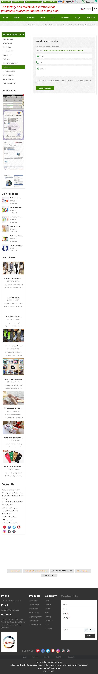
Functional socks (8, 39)
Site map (48, 617)
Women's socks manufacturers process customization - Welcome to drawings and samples (16, 207)
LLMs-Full (48, 629)
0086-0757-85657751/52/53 (11, 601)
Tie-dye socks (7, 43)
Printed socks (7, 47)
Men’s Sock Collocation (13, 316)
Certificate (65, 18)
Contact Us (90, 18)
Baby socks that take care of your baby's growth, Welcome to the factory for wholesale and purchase (16, 226)
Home (5, 18)
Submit (89, 636)
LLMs (47, 625)
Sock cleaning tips (13, 297)
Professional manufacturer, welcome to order (16, 198)
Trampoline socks (8, 79)
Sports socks (33, 25)
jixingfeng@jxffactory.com (10, 610)
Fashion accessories (9, 83)
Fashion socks (7, 55)
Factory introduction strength (13, 379)
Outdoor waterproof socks (13, 346)
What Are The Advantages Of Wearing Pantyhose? (13, 278)
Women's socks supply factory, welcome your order (16, 217)
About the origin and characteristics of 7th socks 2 (13, 438)
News (42, 18)
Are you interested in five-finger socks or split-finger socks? (13, 466)
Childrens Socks (8, 75)
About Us (17, 18)
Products (30, 18)
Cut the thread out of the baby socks (13, 408)
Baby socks (6, 59)
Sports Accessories (9, 71)
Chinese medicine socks (10, 63)
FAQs (77, 18)
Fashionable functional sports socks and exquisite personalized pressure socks (16, 236)
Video (53, 18)
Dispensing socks (8, 51)
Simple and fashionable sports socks (16, 245)
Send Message (45, 88)
